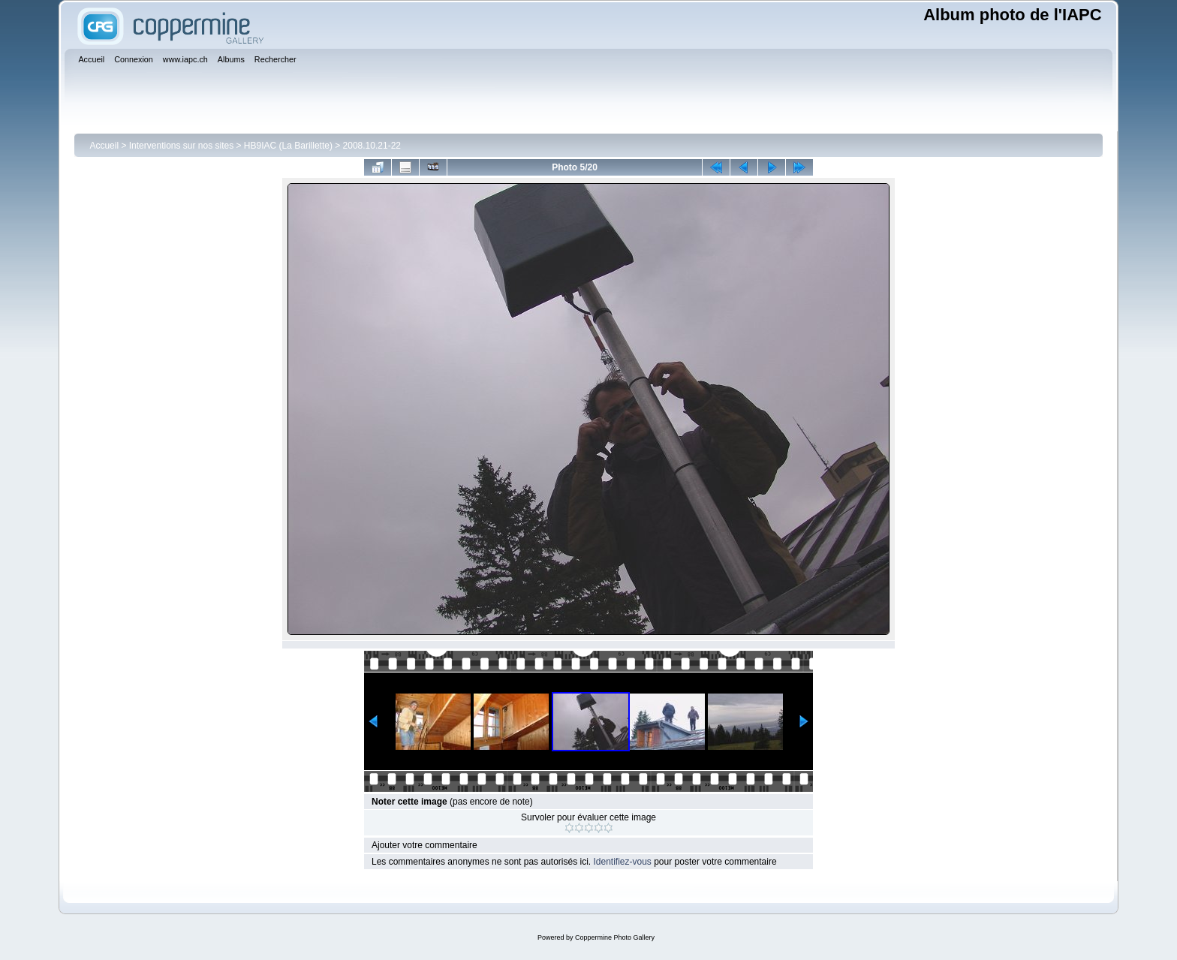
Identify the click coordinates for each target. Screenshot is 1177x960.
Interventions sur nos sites (181, 145)
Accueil (104, 145)
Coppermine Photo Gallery (615, 937)
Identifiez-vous (622, 861)
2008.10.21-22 (372, 145)
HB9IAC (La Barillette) (288, 145)
